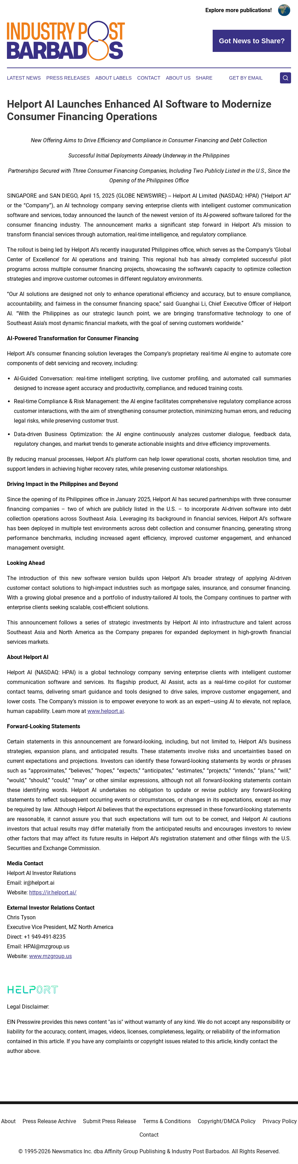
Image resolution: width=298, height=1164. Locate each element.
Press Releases (68, 78)
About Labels (113, 78)
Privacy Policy (280, 1121)
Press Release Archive (49, 1121)
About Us (178, 78)
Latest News (24, 78)
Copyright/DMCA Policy (227, 1121)
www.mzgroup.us (50, 956)
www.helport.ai (105, 711)
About (8, 1121)
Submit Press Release (109, 1121)
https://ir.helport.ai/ (53, 892)
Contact (149, 78)
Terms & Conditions (167, 1121)
